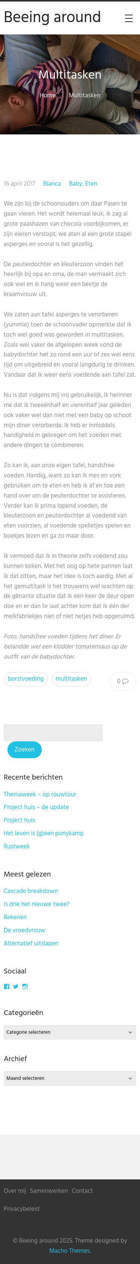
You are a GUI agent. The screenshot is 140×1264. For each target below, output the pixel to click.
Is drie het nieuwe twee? (37, 904)
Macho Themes (69, 1251)
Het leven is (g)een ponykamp (44, 834)
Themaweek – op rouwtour (40, 795)
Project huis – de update (36, 807)
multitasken (71, 679)
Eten (91, 184)
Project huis (19, 820)
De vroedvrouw (24, 931)
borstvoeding (26, 679)
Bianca (52, 184)
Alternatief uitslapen (31, 944)
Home (48, 96)
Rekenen (15, 917)
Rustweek (17, 847)
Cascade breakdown (31, 891)
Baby (76, 184)
